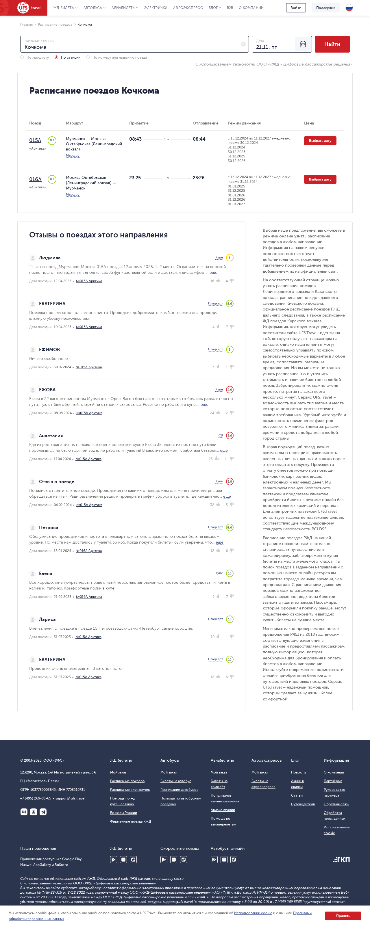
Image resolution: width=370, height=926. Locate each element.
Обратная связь (336, 804)
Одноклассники (33, 812)
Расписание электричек (130, 790)
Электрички (155, 8)
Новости (298, 772)
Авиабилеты (123, 8)
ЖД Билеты (64, 8)
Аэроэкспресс (188, 8)
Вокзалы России (123, 813)
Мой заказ (118, 772)
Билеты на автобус (175, 781)
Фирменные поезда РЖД (130, 821)
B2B (230, 8)
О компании (251, 8)
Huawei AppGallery (123, 859)
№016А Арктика (89, 551)
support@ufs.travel (70, 798)
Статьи (297, 795)
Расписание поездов (127, 781)
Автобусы (93, 8)
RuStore (133, 859)
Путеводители (303, 804)
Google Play (113, 859)
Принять (343, 916)
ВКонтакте (24, 812)
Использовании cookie (253, 913)
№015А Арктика (89, 281)
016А (35, 179)
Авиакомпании (223, 810)
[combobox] (135, 44)
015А (35, 140)
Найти (332, 44)
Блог (213, 8)
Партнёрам (333, 781)
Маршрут (73, 155)
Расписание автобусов (179, 790)
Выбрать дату (320, 141)
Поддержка (325, 8)
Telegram (43, 812)
